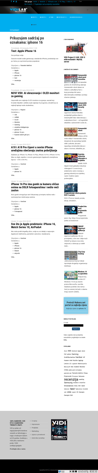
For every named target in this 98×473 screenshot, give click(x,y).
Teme (51, 17)
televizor (66, 389)
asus (83, 351)
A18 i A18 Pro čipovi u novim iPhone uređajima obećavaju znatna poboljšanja (34, 149)
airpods (17, 253)
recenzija (17, 80)
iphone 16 (17, 75)
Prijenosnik (67, 376)
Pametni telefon (77, 373)
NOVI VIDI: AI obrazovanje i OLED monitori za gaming (35, 94)
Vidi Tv (33, 17)
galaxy (69, 354)
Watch (16, 251)
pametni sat (67, 373)
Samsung (68, 382)
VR (77, 392)
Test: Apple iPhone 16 (23, 51)
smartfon (82, 382)
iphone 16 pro (19, 132)
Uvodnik (85, 389)
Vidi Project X (61, 17)
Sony (75, 386)
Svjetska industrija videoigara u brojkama (82, 157)
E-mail (66, 323)
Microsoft (67, 367)
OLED (16, 120)
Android (74, 351)
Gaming (17, 125)
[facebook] (11, 1)
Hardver (23, 164)
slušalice (76, 382)
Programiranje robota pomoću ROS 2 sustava (75, 194)
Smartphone (68, 386)
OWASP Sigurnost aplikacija (81, 228)
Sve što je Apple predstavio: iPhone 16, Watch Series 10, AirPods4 (33, 225)
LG (70, 363)
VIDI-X (69, 2)
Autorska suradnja (37, 438)
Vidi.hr (35, 2)
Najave (22, 110)
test (15, 78)
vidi (15, 115)
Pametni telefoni (26, 65)
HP (84, 357)
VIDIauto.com (52, 2)
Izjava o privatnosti (38, 435)
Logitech (74, 363)
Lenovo (66, 363)
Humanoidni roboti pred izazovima (82, 77)
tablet (83, 386)
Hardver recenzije (76, 17)
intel (70, 360)
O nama (34, 421)
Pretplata (34, 428)
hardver (79, 357)
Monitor (17, 122)
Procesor (75, 376)
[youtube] (16, 1)
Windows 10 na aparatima (82, 273)
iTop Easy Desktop (81, 253)
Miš (72, 367)
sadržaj (81, 379)
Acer (65, 351)
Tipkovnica (78, 389)
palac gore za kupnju (75, 370)
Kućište (75, 360)
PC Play (62, 2)
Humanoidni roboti (82, 129)
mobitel (76, 367)
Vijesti (34, 24)
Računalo (81, 376)
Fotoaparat (18, 211)
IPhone (16, 73)
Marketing (35, 431)
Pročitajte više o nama (17, 449)
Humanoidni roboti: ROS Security (82, 105)
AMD (69, 351)
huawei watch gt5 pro (21, 135)
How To (42, 17)
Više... (13, 84)
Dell (65, 354)
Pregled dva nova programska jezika (82, 209)
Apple (16, 70)
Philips (86, 373)
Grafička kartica (69, 357)
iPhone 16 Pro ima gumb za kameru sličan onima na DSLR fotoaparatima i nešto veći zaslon (35, 187)
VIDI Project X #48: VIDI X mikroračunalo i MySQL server (74, 59)
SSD (79, 386)
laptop (80, 360)
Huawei (66, 360)
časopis (81, 392)
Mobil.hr (42, 2)
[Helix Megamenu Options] (87, 9)
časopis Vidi (68, 395)
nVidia (66, 370)
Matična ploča (82, 363)
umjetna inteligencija (21, 127)
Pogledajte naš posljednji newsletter (47, 4)
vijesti (74, 392)
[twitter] (13, 1)
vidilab (16, 117)
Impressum (35, 424)
